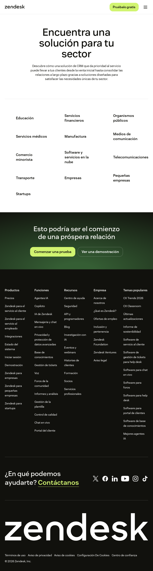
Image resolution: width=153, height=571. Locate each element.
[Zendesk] (76, 527)
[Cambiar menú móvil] (145, 7)
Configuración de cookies (93, 555)
